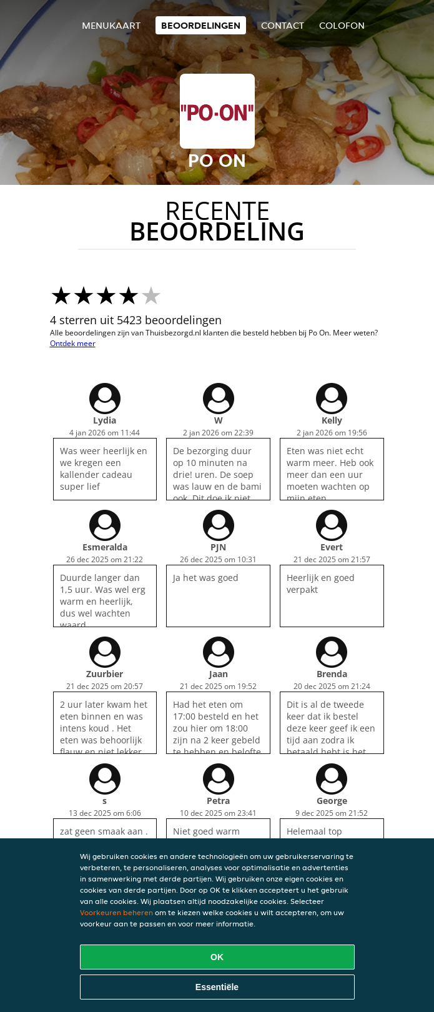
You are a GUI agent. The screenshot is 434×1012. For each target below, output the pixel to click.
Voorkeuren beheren (116, 912)
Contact (282, 25)
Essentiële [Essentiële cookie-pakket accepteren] (217, 987)
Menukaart (111, 25)
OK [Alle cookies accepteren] (217, 957)
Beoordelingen (200, 25)
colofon (342, 25)
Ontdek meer (73, 343)
